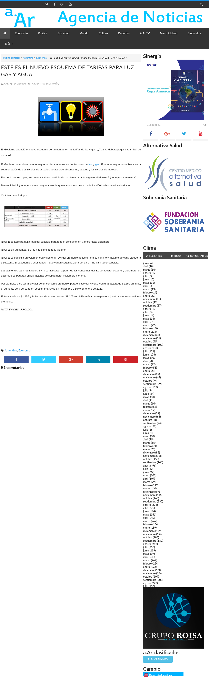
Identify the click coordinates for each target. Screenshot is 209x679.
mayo (146, 282)
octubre (147, 302)
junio (146, 263)
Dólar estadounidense (161, 675)
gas (97, 164)
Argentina (28, 57)
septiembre (149, 305)
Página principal (11, 57)
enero (146, 295)
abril (145, 266)
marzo (146, 269)
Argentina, (38, 83)
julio (145, 276)
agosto (147, 272)
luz (90, 164)
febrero (147, 292)
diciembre (149, 335)
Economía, (52, 83)
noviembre (149, 299)
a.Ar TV (145, 33)
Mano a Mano (169, 33)
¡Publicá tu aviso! (158, 659)
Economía (41, 57)
